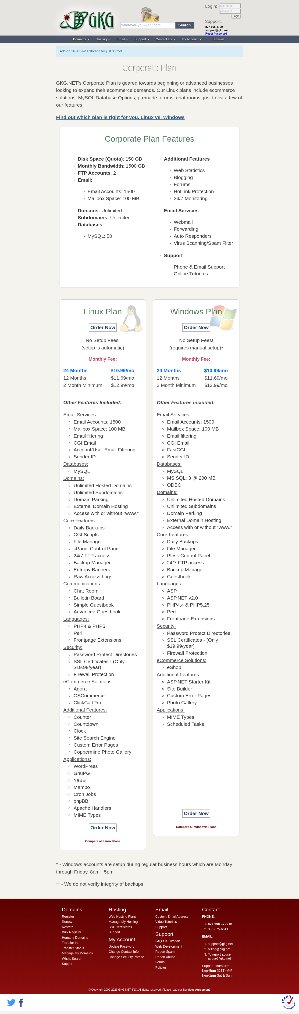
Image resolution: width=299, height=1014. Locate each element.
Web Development (168, 946)
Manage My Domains (77, 953)
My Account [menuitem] (190, 39)
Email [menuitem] (121, 39)
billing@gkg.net (219, 949)
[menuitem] (217, 39)
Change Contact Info (124, 951)
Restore (67, 927)
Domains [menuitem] (80, 39)
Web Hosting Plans (122, 916)
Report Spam (164, 951)
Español (218, 39)
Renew (67, 922)
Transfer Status (73, 948)
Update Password (122, 946)
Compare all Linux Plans (103, 841)
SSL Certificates (120, 927)
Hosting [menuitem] (102, 39)
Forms (160, 962)
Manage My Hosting (123, 922)
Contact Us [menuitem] (164, 39)
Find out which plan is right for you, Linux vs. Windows (120, 117)
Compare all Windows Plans (196, 827)
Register (68, 916)
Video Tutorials (166, 922)
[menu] (149, 39)
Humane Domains (75, 937)
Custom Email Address (172, 916)
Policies (161, 967)
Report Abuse (165, 957)
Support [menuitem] (141, 39)
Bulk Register (71, 932)
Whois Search (72, 958)
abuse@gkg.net (219, 958)
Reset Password (216, 33)
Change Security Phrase (126, 957)
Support (67, 964)
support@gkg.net (216, 30)
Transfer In (70, 943)
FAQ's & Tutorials (168, 941)
